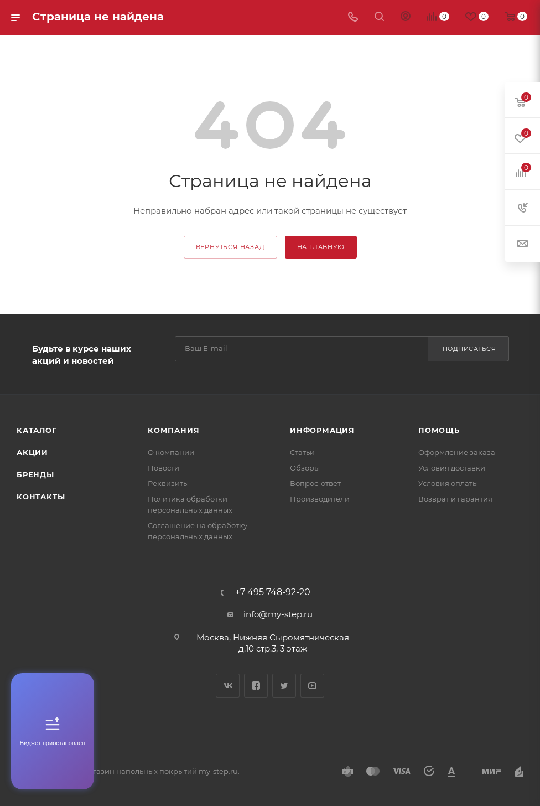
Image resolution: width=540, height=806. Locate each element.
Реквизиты (168, 483)
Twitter (284, 686)
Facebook (256, 686)
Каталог (37, 430)
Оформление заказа (456, 452)
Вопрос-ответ (315, 483)
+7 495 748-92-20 (272, 592)
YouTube (312, 686)
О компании (171, 452)
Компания (173, 430)
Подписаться (469, 349)
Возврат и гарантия (455, 498)
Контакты (41, 496)
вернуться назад (230, 247)
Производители (320, 498)
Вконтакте (228, 686)
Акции (32, 452)
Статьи (302, 452)
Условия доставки (451, 467)
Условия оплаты (448, 483)
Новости (163, 467)
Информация (322, 430)
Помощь (439, 430)
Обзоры (305, 467)
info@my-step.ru (278, 614)
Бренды (35, 474)
